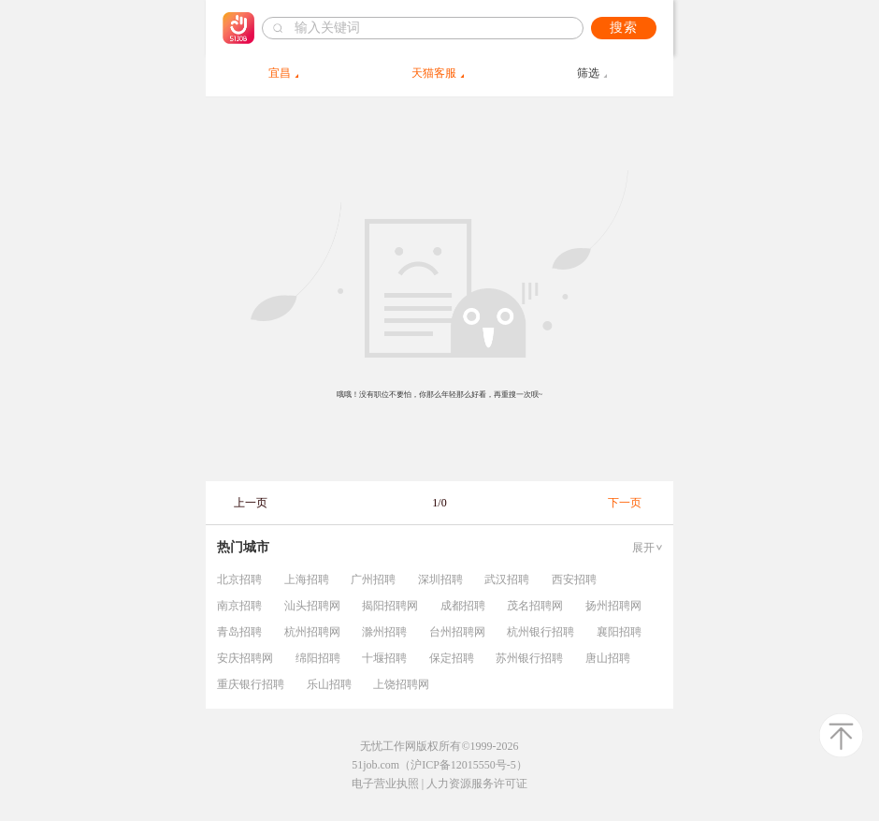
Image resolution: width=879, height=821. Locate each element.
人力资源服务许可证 (476, 783)
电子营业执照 (385, 783)
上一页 (250, 502)
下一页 (624, 502)
